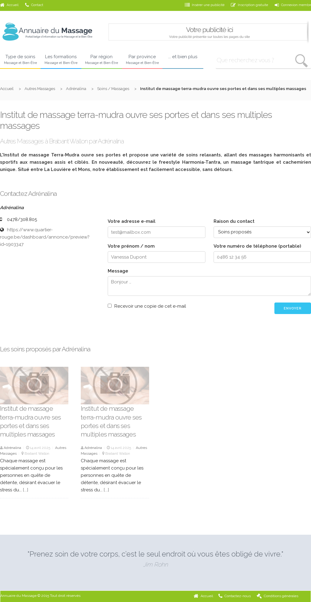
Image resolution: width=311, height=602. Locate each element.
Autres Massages (40, 88)
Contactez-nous (234, 596)
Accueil (9, 5)
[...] (25, 490)
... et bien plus (182, 56)
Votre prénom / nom (131, 246)
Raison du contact (234, 221)
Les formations (61, 59)
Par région (101, 59)
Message (118, 271)
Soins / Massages (113, 88)
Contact (34, 5)
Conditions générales (277, 596)
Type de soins (20, 59)
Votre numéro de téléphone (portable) (257, 246)
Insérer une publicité (204, 5)
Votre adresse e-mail (132, 221)
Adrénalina (76, 88)
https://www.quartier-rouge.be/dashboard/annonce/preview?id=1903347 (45, 237)
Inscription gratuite (249, 5)
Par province (142, 59)
